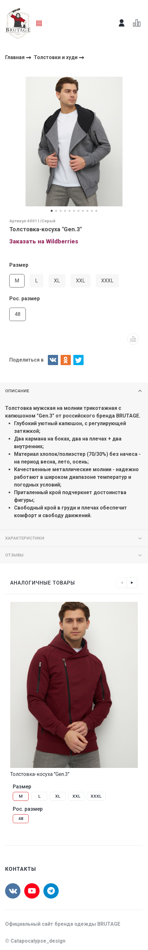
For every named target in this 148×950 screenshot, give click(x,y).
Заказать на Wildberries (43, 241)
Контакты (20, 869)
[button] (52, 211)
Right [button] (132, 583)
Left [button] (121, 583)
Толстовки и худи (56, 57)
